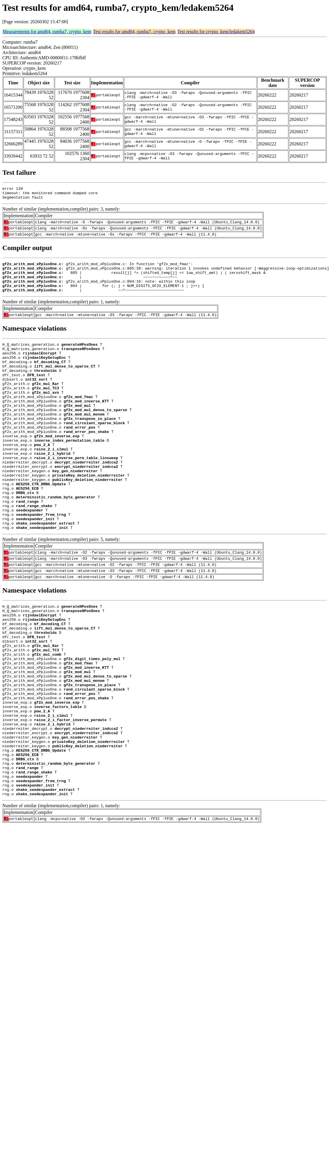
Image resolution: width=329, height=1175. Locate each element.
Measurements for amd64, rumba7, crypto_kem (47, 31)
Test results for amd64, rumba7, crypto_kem (134, 31)
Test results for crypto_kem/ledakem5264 (216, 31)
